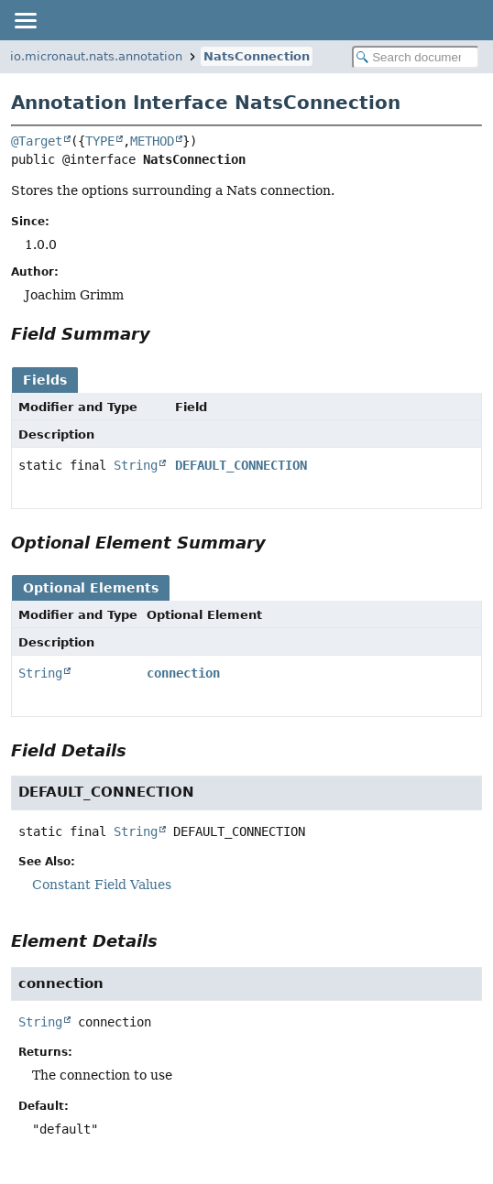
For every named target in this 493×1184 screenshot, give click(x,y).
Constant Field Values (101, 884)
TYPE (100, 141)
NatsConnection (256, 56)
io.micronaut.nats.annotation (96, 56)
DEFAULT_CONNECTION (241, 465)
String (136, 465)
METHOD (152, 141)
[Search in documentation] (415, 57)
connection (183, 673)
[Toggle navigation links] (24, 20)
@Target (36, 141)
